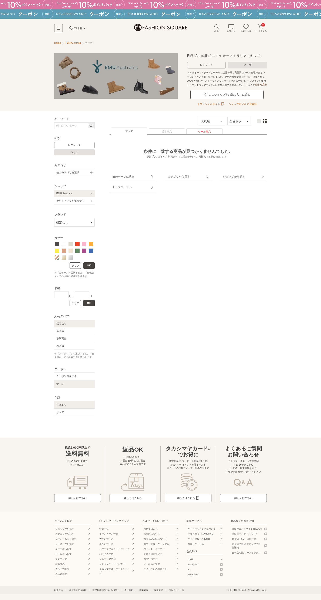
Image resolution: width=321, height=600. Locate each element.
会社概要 (128, 588)
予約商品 (61, 336)
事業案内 (143, 588)
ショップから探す (231, 173)
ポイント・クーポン (154, 547)
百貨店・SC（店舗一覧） (245, 537)
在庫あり (61, 403)
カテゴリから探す (176, 173)
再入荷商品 (61, 572)
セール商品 (204, 130)
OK (89, 264)
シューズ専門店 (107, 557)
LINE (190, 558)
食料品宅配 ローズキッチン (246, 551)
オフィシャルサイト (210, 102)
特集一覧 (104, 527)
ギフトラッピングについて (202, 527)
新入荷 (60, 329)
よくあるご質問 (152, 562)
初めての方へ (151, 527)
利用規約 (58, 588)
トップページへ (119, 180)
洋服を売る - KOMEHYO (200, 532)
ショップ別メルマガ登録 (243, 102)
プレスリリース (176, 588)
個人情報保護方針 (77, 588)
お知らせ (231, 29)
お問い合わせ (151, 557)
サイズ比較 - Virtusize (199, 537)
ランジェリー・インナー (112, 562)
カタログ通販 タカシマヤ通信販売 (246, 544)
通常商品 (167, 130)
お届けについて (152, 532)
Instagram (193, 563)
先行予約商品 (62, 567)
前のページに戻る (121, 173)
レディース (206, 66)
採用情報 (158, 588)
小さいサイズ (106, 542)
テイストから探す (64, 542)
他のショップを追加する (70, 199)
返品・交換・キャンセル (156, 542)
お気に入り (246, 29)
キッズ (247, 66)
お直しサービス (196, 542)
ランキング (61, 557)
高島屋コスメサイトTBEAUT (247, 527)
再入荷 (60, 344)
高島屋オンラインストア (245, 532)
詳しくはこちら (77, 496)
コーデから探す (63, 547)
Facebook (193, 573)
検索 (217, 29)
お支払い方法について (155, 537)
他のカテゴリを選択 (67, 170)
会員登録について (153, 552)
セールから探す (63, 552)
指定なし (61, 321)
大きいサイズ (106, 537)
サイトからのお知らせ (155, 567)
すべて (129, 129)
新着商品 (60, 562)
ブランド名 (65, 537)
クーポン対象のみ (66, 374)
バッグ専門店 (106, 552)
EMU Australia (64, 191)
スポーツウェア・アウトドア (114, 547)
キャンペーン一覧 (108, 532)
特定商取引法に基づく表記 (105, 588)
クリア (75, 264)
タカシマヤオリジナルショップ (114, 569)
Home (57, 44)
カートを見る (260, 29)
